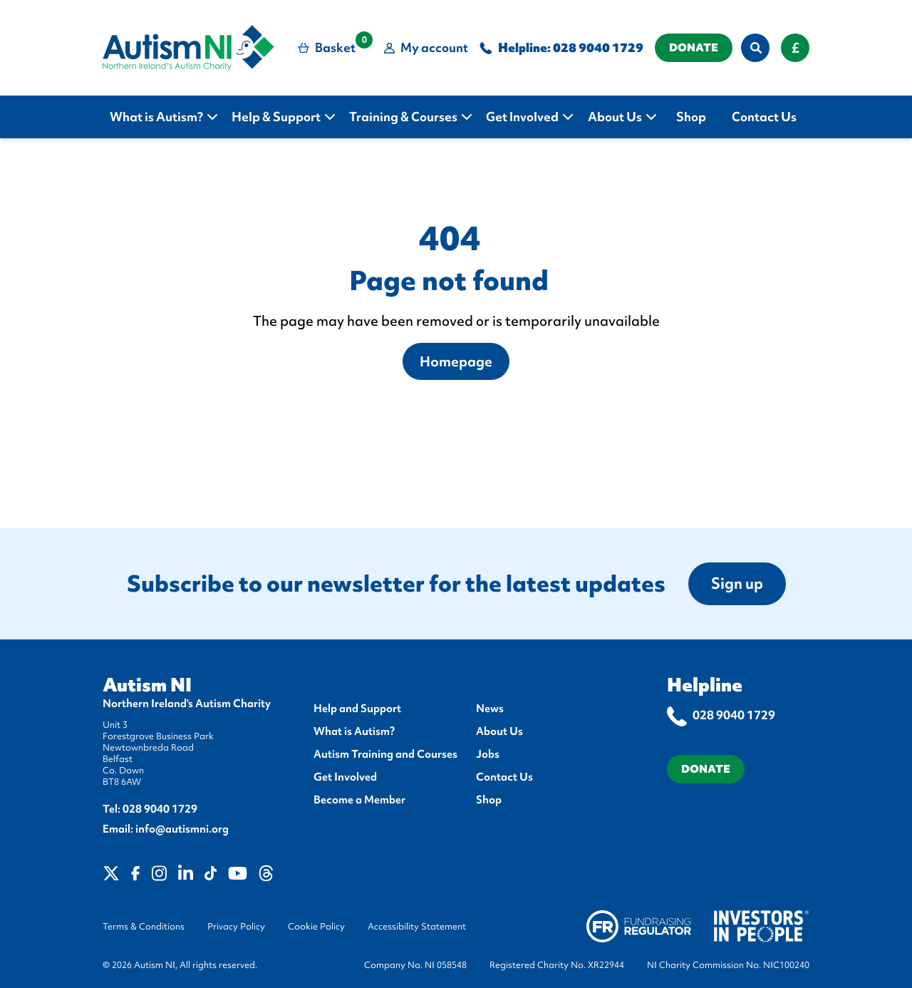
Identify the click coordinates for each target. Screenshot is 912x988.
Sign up (737, 583)
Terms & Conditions (144, 926)
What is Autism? (354, 731)
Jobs (487, 754)
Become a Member (359, 800)
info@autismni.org (182, 829)
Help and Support (357, 708)
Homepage (456, 361)
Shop (489, 800)
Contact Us (504, 777)
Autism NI (147, 685)
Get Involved (345, 777)
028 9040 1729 (598, 47)
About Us (499, 731)
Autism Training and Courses (385, 754)
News (490, 708)
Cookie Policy (316, 926)
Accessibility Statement (417, 926)
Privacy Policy (236, 926)
